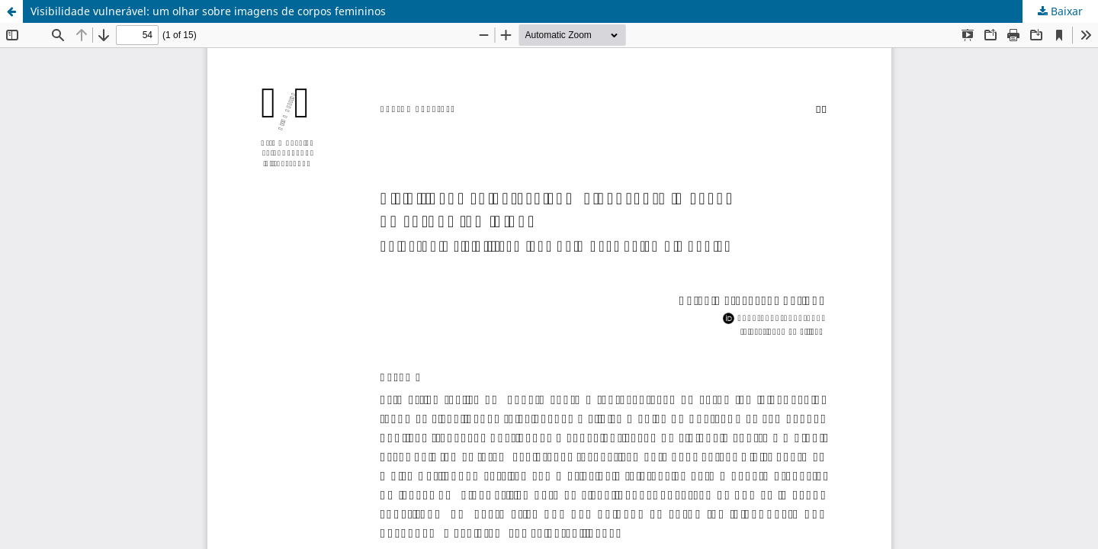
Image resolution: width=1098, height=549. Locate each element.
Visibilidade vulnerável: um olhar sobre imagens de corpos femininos (208, 11)
